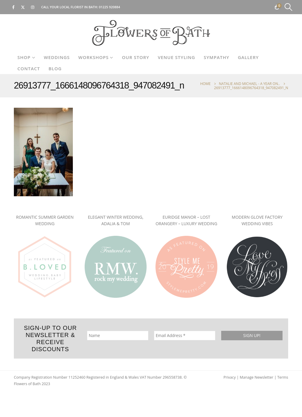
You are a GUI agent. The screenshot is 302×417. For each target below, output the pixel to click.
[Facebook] (13, 7)
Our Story (135, 57)
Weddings (57, 57)
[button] (288, 7)
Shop (24, 57)
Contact (28, 68)
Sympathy (216, 57)
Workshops (93, 57)
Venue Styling (176, 57)
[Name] (117, 335)
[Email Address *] (184, 335)
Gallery (248, 57)
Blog (55, 68)
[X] (23, 7)
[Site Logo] (151, 33)
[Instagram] (33, 7)
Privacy (230, 377)
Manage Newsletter (256, 377)
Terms (282, 377)
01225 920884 (109, 7)
